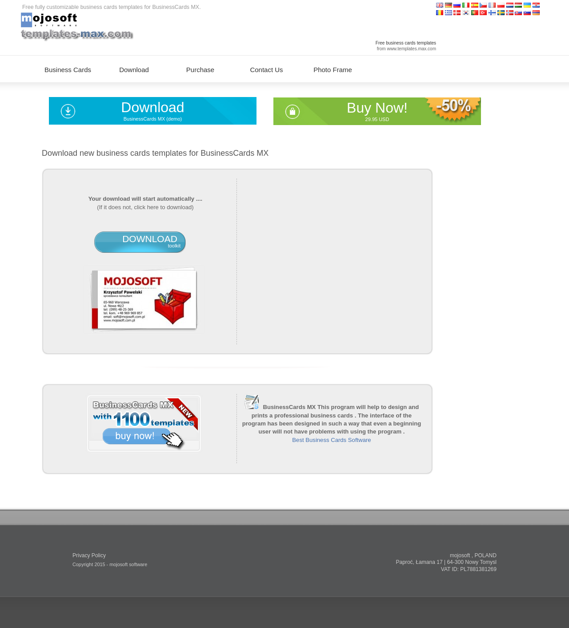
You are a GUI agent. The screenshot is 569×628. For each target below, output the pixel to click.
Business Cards (67, 69)
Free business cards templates (406, 43)
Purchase (200, 69)
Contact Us (266, 69)
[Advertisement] (331, 257)
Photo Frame (332, 69)
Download (152, 107)
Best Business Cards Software (331, 440)
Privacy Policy (89, 555)
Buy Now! (377, 108)
